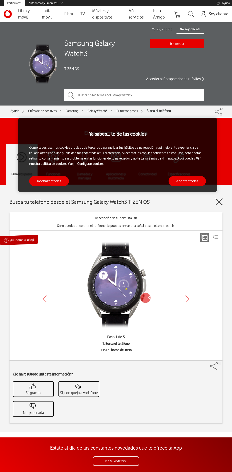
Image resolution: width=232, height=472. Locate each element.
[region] (117, 155)
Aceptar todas (187, 181)
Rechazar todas (49, 181)
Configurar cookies (90, 164)
